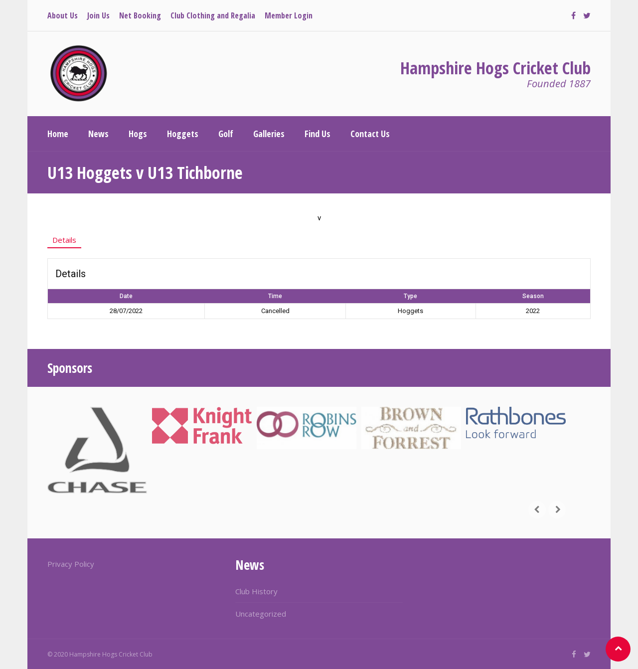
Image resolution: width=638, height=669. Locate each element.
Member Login (289, 15)
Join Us (98, 15)
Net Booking (140, 15)
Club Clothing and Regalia (212, 15)
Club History (256, 591)
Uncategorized (260, 614)
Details (64, 240)
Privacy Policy (70, 564)
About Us (62, 15)
